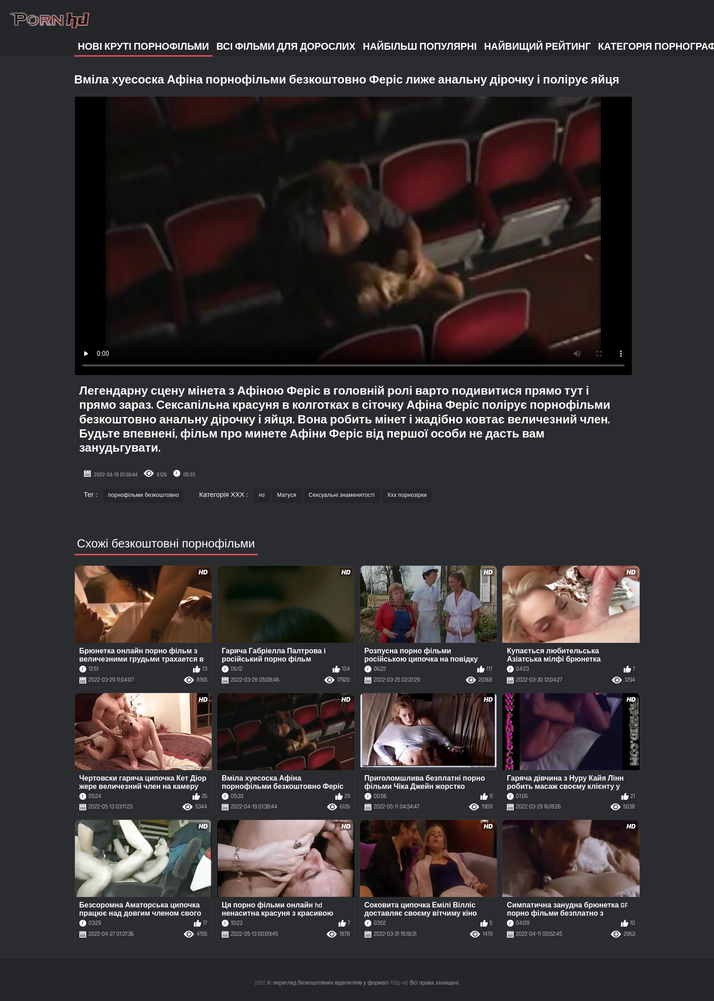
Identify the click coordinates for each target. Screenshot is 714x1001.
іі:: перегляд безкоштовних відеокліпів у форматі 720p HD (337, 983)
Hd (262, 495)
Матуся (286, 495)
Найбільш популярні (420, 47)
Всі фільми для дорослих (285, 47)
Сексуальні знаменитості (342, 495)
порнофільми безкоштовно (143, 495)
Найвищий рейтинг (537, 47)
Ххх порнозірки (407, 495)
